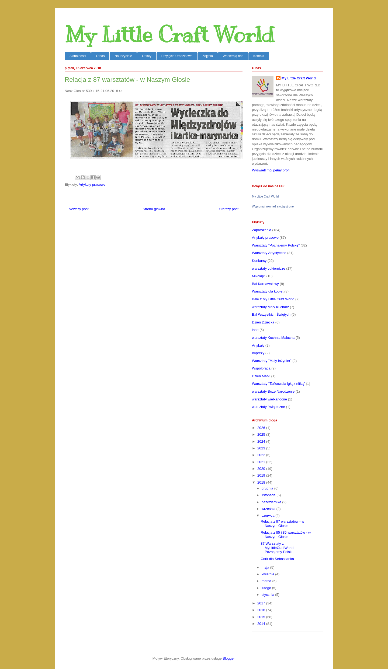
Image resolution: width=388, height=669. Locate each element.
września (269, 509)
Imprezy (258, 353)
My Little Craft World (169, 35)
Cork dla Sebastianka (277, 559)
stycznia (268, 595)
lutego (267, 588)
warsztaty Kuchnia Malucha (273, 338)
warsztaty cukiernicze (268, 268)
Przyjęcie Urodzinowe (176, 56)
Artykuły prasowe (92, 184)
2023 (261, 448)
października (272, 502)
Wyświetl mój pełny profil (271, 170)
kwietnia (268, 574)
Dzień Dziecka (263, 322)
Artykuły (258, 345)
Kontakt (258, 56)
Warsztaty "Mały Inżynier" (272, 361)
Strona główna (154, 209)
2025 (261, 434)
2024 (261, 441)
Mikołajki (258, 276)
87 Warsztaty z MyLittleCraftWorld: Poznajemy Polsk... (278, 547)
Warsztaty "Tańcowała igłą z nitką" (278, 384)
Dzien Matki (261, 376)
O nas (100, 56)
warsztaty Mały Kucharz (270, 307)
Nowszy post (79, 209)
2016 (261, 610)
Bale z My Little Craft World (273, 299)
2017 (261, 603)
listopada (269, 495)
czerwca (268, 515)
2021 (261, 462)
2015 (261, 617)
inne (255, 330)
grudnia (268, 488)
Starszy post (228, 209)
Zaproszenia (261, 230)
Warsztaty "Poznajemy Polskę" (276, 245)
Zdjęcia (207, 56)
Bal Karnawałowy (265, 284)
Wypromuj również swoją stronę (273, 206)
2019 (261, 475)
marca (267, 581)
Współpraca (261, 368)
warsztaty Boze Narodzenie (273, 391)
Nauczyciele (123, 56)
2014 (261, 624)
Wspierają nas (233, 56)
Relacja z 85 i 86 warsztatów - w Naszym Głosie (286, 534)
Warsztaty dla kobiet (267, 291)
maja (266, 567)
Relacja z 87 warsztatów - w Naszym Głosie (282, 523)
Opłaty (146, 56)
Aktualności (78, 56)
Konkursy (259, 261)
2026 (261, 428)
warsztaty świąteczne (268, 407)
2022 (261, 455)
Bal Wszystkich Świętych (271, 314)
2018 (261, 482)
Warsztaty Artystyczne (269, 253)
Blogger (228, 658)
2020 (261, 469)
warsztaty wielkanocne (269, 399)
